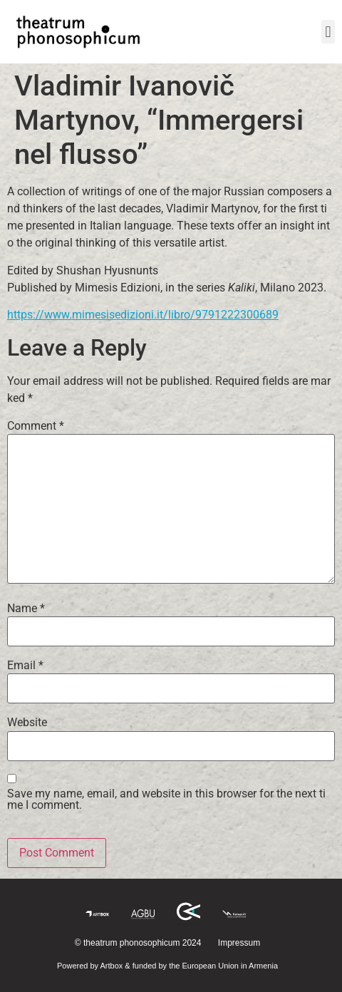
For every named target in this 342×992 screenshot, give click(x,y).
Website (27, 722)
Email (25, 665)
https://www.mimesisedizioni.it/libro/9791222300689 (143, 314)
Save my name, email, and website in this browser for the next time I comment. (166, 799)
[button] (328, 31)
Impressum (239, 943)
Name (26, 608)
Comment (35, 426)
